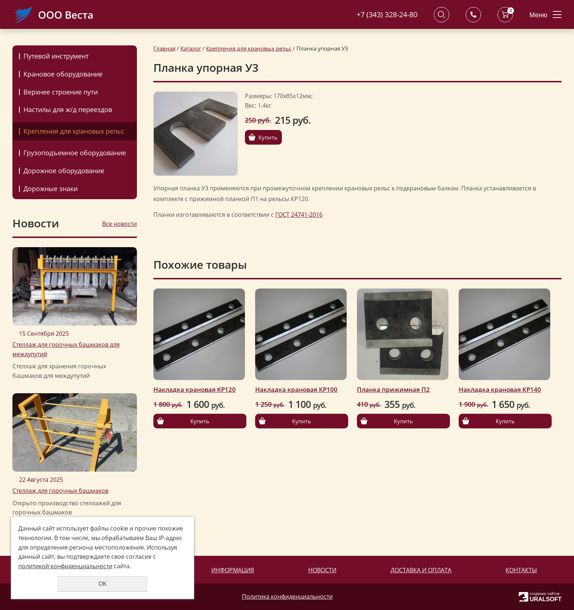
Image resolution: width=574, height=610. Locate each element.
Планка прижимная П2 (393, 389)
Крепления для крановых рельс (73, 131)
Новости (322, 570)
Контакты (521, 570)
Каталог (190, 48)
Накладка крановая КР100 (296, 389)
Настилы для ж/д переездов (67, 109)
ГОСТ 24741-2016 (299, 215)
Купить (267, 137)
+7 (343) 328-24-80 (387, 14)
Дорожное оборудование (63, 170)
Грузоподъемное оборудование (74, 152)
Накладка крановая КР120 (194, 389)
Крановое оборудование (62, 74)
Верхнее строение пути (60, 92)
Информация (232, 570)
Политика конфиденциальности (287, 596)
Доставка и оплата (421, 570)
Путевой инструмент (56, 56)
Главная (164, 48)
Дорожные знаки (50, 188)
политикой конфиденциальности (65, 566)
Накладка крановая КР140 (500, 389)
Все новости (119, 224)
